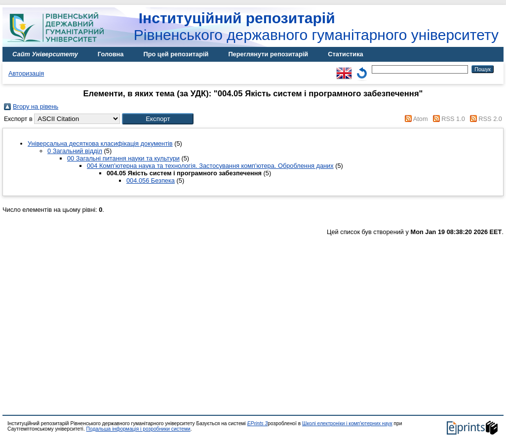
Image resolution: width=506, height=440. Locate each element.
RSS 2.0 (490, 118)
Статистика (345, 54)
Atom (420, 118)
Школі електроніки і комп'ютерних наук (347, 423)
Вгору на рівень (35, 106)
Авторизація (26, 73)
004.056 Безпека (150, 180)
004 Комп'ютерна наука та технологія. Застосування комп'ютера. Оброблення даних (210, 165)
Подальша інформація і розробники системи (138, 429)
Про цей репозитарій (175, 54)
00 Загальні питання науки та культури (123, 158)
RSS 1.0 (453, 118)
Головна (111, 54)
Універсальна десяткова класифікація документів (100, 143)
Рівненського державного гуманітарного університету (316, 26)
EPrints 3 (257, 423)
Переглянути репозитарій (268, 54)
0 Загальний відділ (74, 151)
